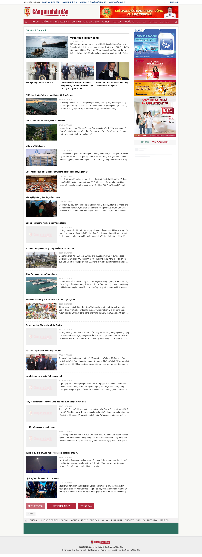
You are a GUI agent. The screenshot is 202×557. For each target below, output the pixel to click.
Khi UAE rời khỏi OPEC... (36, 146)
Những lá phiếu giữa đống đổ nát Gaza (43, 197)
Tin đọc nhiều (160, 142)
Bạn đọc (164, 22)
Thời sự (35, 22)
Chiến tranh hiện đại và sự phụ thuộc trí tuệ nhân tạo (49, 95)
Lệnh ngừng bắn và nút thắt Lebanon (42, 476)
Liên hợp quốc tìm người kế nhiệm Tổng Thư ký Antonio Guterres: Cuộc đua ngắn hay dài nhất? (77, 85)
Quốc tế (129, 22)
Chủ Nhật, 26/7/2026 (32, 2)
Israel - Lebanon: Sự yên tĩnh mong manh (44, 375)
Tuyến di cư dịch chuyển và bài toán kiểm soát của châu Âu (52, 451)
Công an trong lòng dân (85, 22)
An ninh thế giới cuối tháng (93, 2)
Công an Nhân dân (51, 2)
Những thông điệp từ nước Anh (39, 82)
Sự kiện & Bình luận (36, 30)
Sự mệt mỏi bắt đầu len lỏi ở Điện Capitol (44, 324)
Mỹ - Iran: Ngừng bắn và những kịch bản (43, 349)
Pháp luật (117, 22)
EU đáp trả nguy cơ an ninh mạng (40, 426)
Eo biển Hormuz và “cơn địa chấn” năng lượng (46, 222)
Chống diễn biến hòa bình (55, 22)
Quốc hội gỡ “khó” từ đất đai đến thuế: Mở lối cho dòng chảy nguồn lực (57, 171)
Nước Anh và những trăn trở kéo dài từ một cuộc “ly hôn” (51, 298)
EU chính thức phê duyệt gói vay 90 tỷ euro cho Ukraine (50, 247)
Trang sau (86, 504)
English (174, 2)
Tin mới (145, 142)
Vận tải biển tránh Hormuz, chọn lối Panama (45, 120)
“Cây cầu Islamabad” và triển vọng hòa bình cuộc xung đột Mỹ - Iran (56, 400)
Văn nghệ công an (117, 2)
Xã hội (105, 22)
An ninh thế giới (70, 2)
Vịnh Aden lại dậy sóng (84, 37)
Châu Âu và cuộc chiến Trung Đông (41, 273)
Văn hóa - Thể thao (147, 22)
